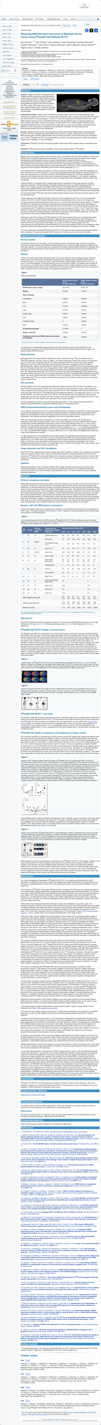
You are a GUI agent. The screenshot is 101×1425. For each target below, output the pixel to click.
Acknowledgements (9, 95)
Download (45, 85)
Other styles (35, 79)
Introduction (9, 82)
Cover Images (7, 55)
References (10, 97)
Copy (25, 79)
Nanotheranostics (9, 102)
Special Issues (7, 66)
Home (4, 19)
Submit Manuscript (53, 19)
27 (54, 1018)
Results (9, 86)
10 (74, 174)
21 (67, 213)
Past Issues (6, 51)
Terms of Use (93, 1420)
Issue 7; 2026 (7, 41)
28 (24, 1046)
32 (79, 1068)
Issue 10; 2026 (7, 30)
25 (50, 925)
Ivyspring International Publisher (56, 1419)
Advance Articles (8, 48)
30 (69, 1055)
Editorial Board (27, 19)
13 (37, 187)
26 (50, 983)
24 (30, 897)
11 (77, 176)
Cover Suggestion (8, 59)
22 (52, 219)
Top (9, 81)
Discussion (9, 88)
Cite (74, 25)
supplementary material (48, 1008)
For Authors (40, 19)
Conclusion (9, 90)
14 (65, 190)
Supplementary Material (9, 92)
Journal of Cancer (9, 117)
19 (63, 204)
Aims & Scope (14, 19)
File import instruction (57, 85)
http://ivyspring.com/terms (40, 1414)
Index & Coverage (8, 62)
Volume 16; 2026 (8, 44)
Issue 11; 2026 (7, 26)
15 (33, 195)
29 (40, 1053)
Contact (73, 19)
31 (57, 1062)
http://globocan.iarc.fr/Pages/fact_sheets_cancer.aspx (68, 1132)
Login (65, 19)
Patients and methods (9, 84)
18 (57, 202)
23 (22, 362)
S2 (83, 911)
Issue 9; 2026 (7, 33)
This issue (66, 25)
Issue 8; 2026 (7, 37)
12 (80, 176)
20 (37, 213)
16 (55, 202)
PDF (88, 25)
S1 (32, 723)
